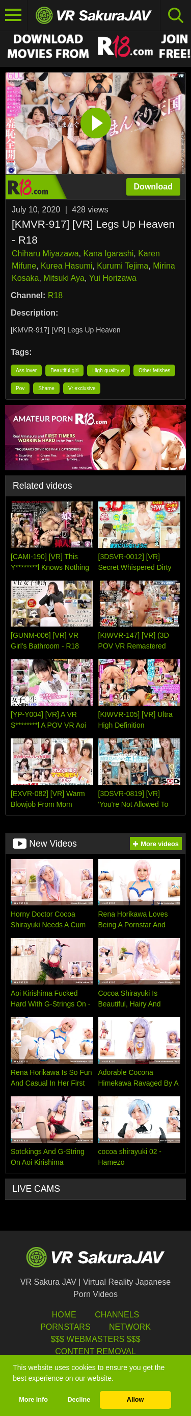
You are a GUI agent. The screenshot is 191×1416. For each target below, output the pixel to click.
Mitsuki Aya (64, 278)
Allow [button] (135, 1399)
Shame (46, 388)
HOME (64, 1314)
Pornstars (65, 1327)
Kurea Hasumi (66, 265)
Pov (20, 388)
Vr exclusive (82, 388)
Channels (117, 1314)
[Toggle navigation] (14, 15)
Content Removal (95, 1351)
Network (130, 1327)
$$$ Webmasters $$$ (95, 1339)
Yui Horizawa (113, 278)
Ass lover (26, 370)
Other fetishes (154, 370)
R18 (55, 295)
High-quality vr (108, 370)
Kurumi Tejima (122, 265)
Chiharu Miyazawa (45, 253)
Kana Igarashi (109, 253)
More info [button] (33, 1399)
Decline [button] (78, 1399)
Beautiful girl (64, 370)
